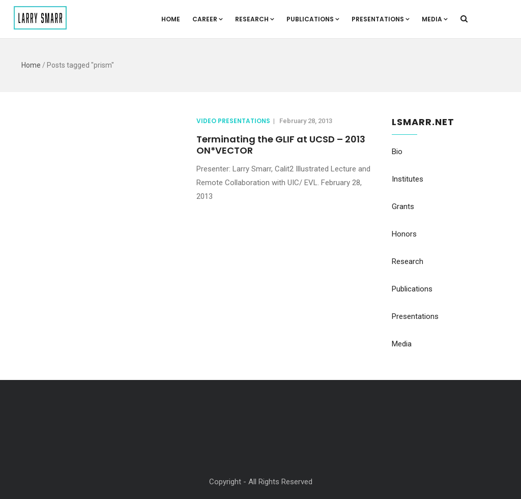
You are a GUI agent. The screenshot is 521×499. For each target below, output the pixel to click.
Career (207, 19)
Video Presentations (233, 120)
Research (254, 19)
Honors (404, 234)
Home (170, 19)
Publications (312, 19)
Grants (403, 206)
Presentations (381, 19)
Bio (397, 151)
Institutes (407, 179)
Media (435, 19)
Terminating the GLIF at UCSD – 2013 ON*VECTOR (280, 145)
